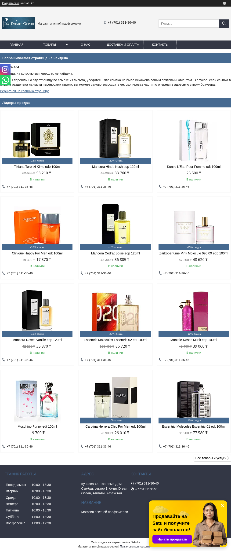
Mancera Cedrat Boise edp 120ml (115, 253)
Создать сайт (10, 3)
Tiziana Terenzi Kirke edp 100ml (37, 167)
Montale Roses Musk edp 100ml (193, 340)
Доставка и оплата (123, 44)
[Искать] (224, 23)
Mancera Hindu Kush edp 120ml (115, 167)
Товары (49, 44)
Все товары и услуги (210, 458)
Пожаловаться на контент (136, 546)
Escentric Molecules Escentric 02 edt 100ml (115, 340)
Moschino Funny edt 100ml (37, 426)
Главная (17, 44)
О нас (85, 44)
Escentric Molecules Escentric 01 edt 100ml (193, 426)
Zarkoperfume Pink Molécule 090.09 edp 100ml (193, 253)
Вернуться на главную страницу (24, 91)
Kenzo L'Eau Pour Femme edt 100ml (193, 167)
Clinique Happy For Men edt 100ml (37, 253)
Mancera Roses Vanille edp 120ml (37, 340)
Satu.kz (135, 542)
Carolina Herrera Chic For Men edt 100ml (116, 426)
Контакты (160, 44)
